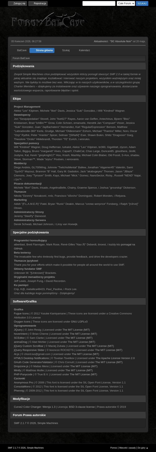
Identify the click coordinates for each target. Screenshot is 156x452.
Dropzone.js (21, 366)
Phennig (19, 390)
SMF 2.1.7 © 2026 (25, 423)
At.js (16, 354)
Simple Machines (47, 423)
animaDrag (20, 341)
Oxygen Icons (22, 321)
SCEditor (19, 337)
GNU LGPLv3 (79, 321)
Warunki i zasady (127, 448)
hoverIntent (20, 333)
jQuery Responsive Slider (29, 350)
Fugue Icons (21, 313)
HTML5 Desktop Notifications (31, 358)
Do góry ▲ (143, 448)
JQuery (18, 329)
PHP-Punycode (23, 374)
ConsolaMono (22, 386)
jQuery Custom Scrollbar (28, 345)
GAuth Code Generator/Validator (33, 362)
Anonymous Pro (23, 382)
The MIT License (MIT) (76, 329)
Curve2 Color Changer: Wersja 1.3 (34, 406)
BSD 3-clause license (82, 406)
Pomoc (113, 448)
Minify (17, 370)
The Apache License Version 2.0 (115, 358)
